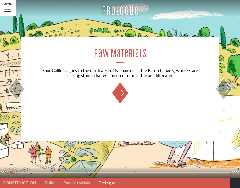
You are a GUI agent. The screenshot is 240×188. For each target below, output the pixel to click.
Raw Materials (76, 182)
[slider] (120, 172)
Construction (19, 182)
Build (49, 182)
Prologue (107, 182)
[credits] (235, 183)
